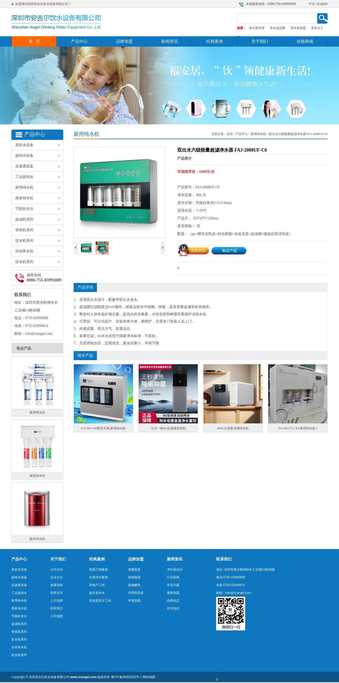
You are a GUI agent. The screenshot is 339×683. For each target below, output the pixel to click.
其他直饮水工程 (100, 600)
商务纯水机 (39, 198)
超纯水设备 (39, 156)
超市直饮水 (97, 593)
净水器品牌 (277, 28)
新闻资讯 (169, 41)
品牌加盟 (124, 41)
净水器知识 (174, 569)
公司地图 (56, 616)
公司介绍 (56, 569)
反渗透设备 (39, 166)
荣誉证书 (56, 593)
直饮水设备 (39, 145)
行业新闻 (173, 577)
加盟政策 (134, 569)
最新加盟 (173, 593)
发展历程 (56, 585)
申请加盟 (134, 600)
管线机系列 (39, 230)
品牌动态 (173, 600)
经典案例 (214, 41)
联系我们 (56, 608)
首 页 (34, 41)
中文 (312, 4)
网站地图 (149, 677)
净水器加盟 (298, 28)
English (322, 4)
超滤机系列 (39, 219)
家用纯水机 (39, 187)
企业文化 (56, 577)
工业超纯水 (39, 177)
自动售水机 (39, 251)
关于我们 (259, 41)
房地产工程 (97, 585)
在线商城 (304, 41)
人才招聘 (56, 600)
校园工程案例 (98, 569)
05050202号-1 (132, 677)
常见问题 (173, 585)
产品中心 (79, 41)
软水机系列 (39, 262)
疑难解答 (134, 585)
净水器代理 (256, 28)
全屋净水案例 (98, 577)
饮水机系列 (39, 241)
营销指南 (134, 577)
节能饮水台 (39, 209)
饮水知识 (173, 608)
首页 (230, 134)
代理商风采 (136, 593)
